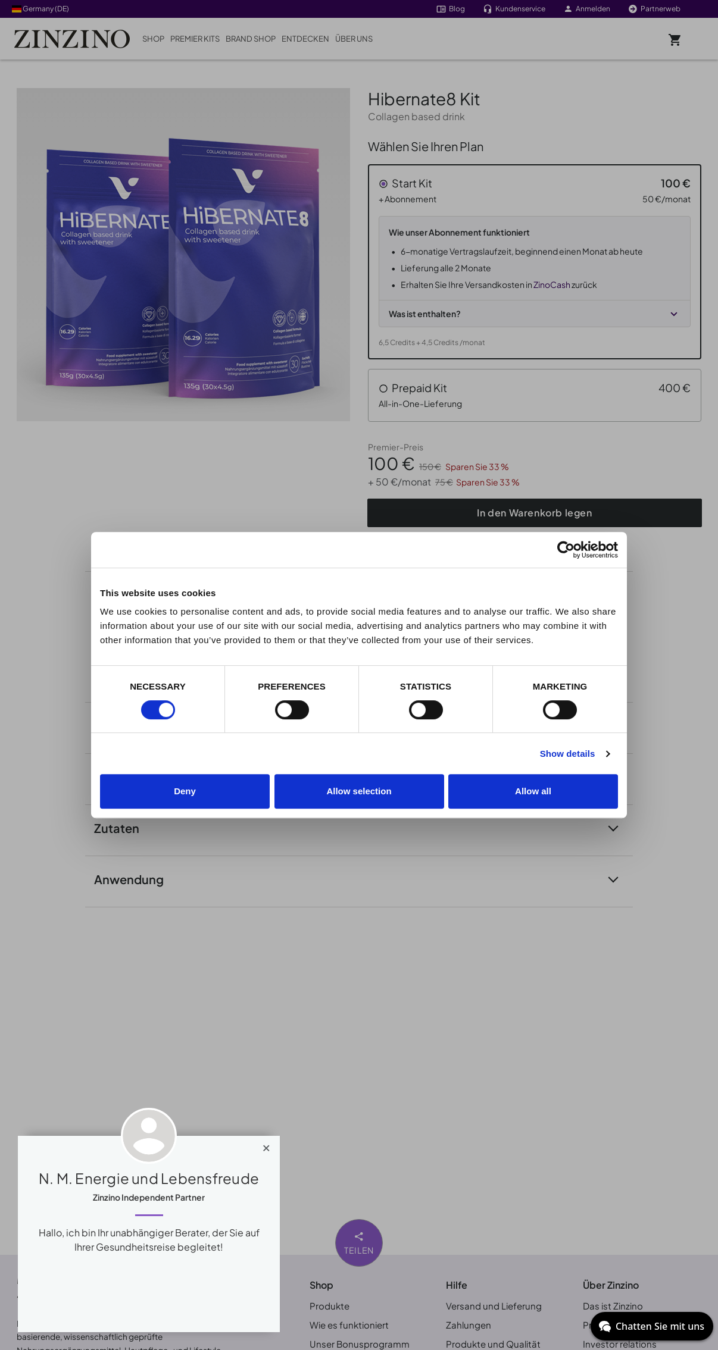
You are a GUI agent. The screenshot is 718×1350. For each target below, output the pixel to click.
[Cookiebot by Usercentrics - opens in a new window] (566, 550)
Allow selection (358, 791)
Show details (567, 753)
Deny (185, 791)
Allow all (533, 791)
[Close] (266, 1145)
